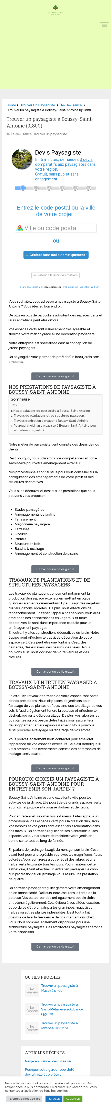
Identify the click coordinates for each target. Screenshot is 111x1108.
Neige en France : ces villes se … (49, 1061)
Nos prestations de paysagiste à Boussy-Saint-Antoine (51, 410)
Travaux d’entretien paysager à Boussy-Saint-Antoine (51, 420)
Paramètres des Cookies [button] (24, 1098)
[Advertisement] (55, 60)
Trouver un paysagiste (50, 134)
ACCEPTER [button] (73, 1098)
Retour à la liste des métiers (55, 275)
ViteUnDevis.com (71, 287)
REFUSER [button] (54, 1098)
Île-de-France (21, 134)
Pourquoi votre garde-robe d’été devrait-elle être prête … (49, 1072)
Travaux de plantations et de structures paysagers (49, 415)
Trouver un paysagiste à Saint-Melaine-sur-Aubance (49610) (62, 1009)
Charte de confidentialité (31, 287)
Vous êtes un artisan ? (90, 287)
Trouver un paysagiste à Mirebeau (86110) (59, 1025)
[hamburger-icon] (104, 25)
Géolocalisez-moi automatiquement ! (56, 255)
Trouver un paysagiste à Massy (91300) (59, 988)
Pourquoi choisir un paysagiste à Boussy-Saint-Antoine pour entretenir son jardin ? (55, 428)
